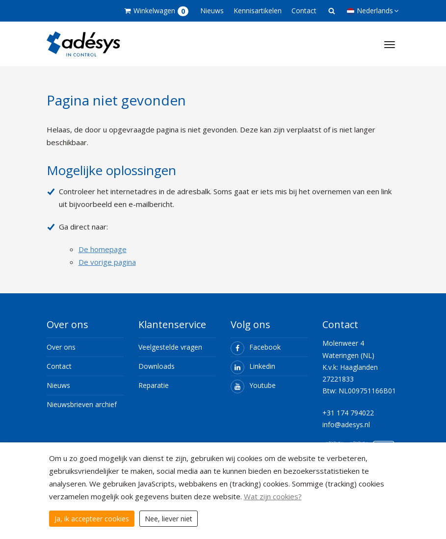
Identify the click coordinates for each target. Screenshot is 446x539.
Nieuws (212, 10)
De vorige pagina (107, 262)
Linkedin (253, 366)
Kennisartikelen (258, 10)
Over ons (61, 347)
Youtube (253, 385)
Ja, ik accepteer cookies (91, 518)
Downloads (156, 366)
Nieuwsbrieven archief (82, 404)
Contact (303, 10)
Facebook (256, 347)
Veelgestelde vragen (170, 347)
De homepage (103, 249)
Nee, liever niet (168, 518)
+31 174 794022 (348, 412)
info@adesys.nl (346, 424)
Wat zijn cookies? (273, 496)
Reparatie (153, 385)
